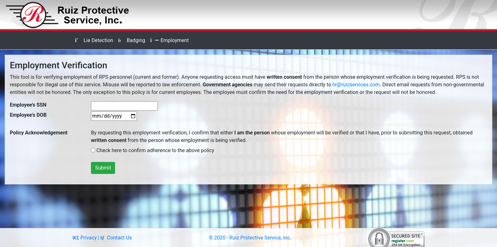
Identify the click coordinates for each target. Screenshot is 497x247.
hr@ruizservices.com (356, 85)
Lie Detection (94, 40)
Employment (169, 40)
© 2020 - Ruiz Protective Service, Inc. (250, 238)
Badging (131, 40)
